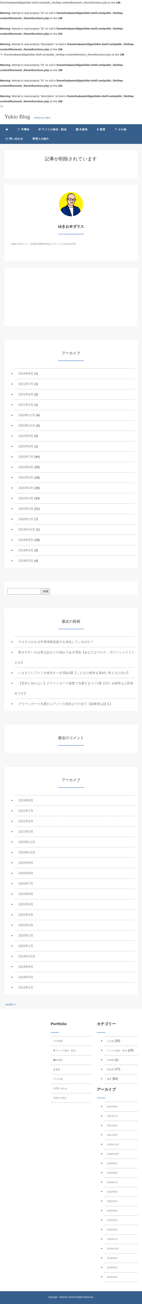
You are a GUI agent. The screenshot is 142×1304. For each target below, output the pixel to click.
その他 (121, 129)
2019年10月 (26, 529)
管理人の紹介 (40, 138)
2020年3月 (25, 498)
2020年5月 (25, 477)
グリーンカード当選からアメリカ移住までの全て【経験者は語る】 (65, 704)
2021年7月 (25, 384)
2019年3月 (25, 550)
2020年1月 (25, 519)
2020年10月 (26, 425)
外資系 (82, 129)
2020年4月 (25, 488)
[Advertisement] (71, 300)
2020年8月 (25, 446)
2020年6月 (25, 467)
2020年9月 (25, 436)
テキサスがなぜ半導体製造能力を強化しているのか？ (56, 642)
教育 (101, 129)
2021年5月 (25, 405)
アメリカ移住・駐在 (53, 129)
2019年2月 (25, 561)
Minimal (63, 1297)
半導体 (23, 129)
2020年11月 (26, 415)
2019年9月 (25, 540)
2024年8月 (25, 373)
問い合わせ (14, 138)
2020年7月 (25, 457)
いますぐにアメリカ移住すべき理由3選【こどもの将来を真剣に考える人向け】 (74, 673)
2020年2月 (25, 509)
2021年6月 (25, 394)
